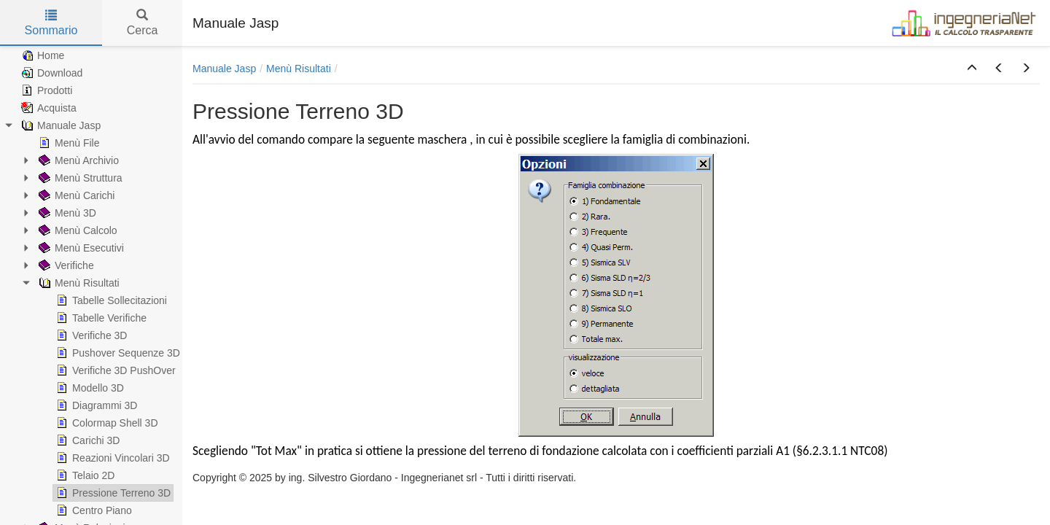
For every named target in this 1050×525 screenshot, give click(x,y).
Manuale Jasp (224, 68)
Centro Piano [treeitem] (92, 510)
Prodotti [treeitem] (45, 90)
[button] (972, 68)
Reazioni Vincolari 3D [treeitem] (111, 458)
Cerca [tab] (142, 22)
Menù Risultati (298, 68)
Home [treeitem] (41, 55)
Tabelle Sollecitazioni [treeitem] (110, 300)
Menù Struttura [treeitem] (79, 178)
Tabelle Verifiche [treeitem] (100, 318)
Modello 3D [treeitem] (88, 388)
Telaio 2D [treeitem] (83, 475)
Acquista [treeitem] (47, 108)
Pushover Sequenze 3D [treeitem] (116, 353)
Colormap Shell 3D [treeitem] (105, 423)
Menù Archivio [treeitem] (77, 160)
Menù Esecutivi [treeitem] (80, 248)
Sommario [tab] (51, 22)
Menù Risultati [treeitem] (78, 283)
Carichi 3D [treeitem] (86, 440)
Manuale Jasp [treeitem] (59, 125)
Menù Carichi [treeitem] (75, 195)
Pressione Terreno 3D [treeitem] (112, 493)
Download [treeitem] (50, 73)
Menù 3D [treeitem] (66, 213)
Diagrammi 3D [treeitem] (95, 405)
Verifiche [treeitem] (65, 265)
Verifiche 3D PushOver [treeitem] (114, 370)
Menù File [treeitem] (67, 143)
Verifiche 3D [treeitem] (90, 335)
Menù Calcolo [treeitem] (76, 230)
